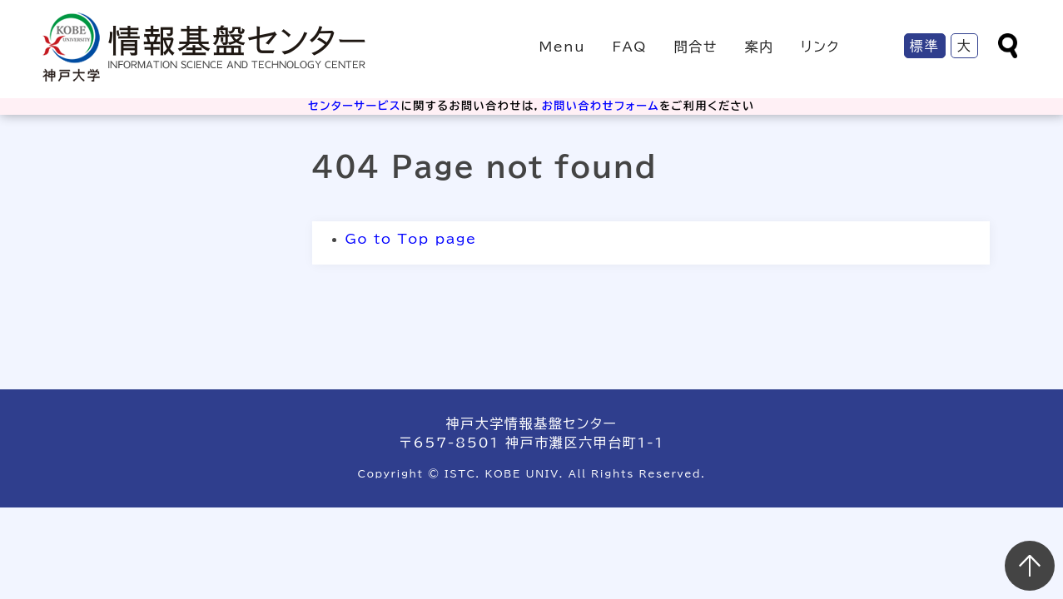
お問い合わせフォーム (600, 106)
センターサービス (354, 106)
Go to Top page (411, 238)
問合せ (696, 46)
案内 (758, 46)
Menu (562, 46)
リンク (820, 46)
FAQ (629, 46)
